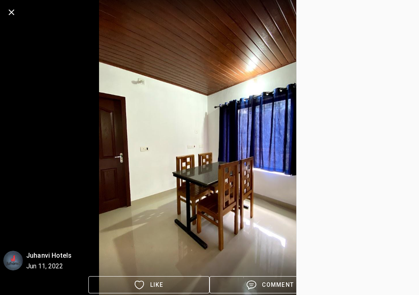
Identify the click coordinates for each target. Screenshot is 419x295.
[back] (11, 12)
